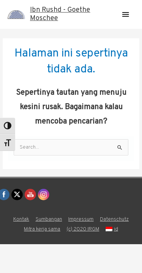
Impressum (81, 219)
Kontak (21, 219)
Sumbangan (49, 219)
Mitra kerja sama (42, 229)
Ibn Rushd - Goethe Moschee (60, 14)
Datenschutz (114, 219)
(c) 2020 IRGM (83, 229)
